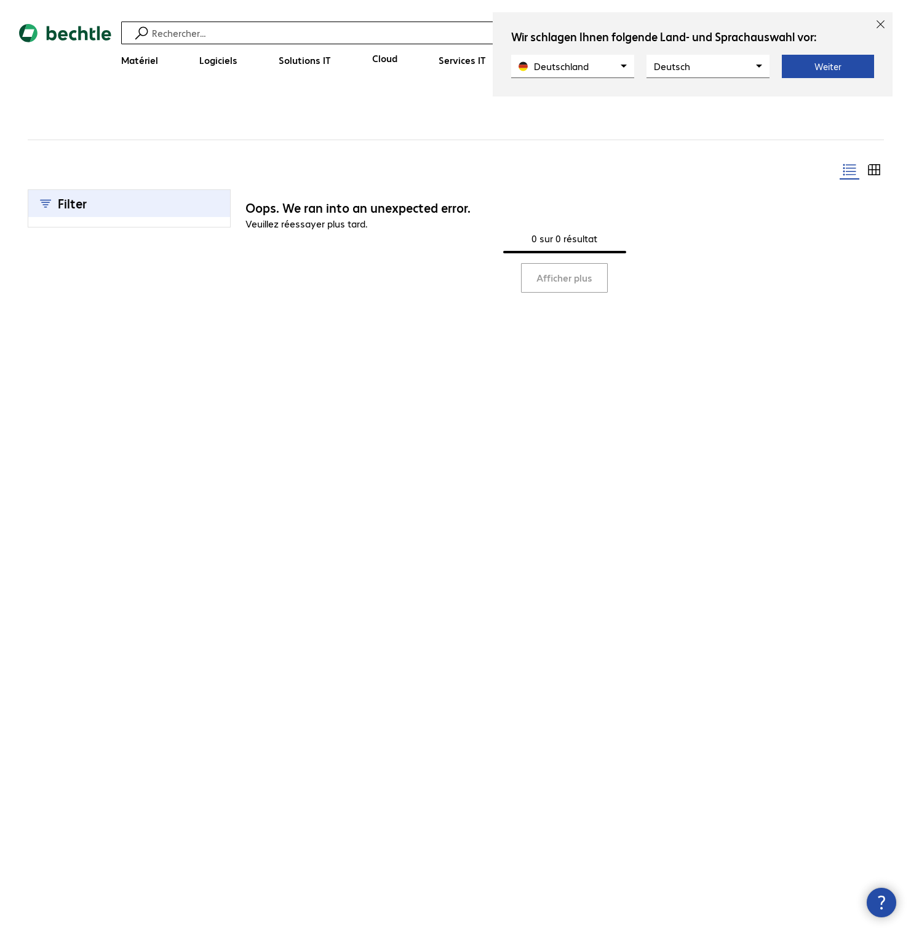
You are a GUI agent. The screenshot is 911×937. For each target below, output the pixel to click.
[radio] (849, 170)
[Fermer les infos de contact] (881, 902)
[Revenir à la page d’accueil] (65, 49)
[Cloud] (384, 58)
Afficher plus (564, 277)
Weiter (827, 66)
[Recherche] (464, 33)
